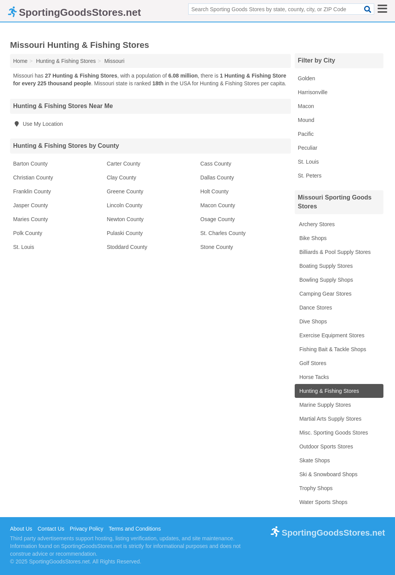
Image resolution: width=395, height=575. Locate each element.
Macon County (217, 205)
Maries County (30, 219)
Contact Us (50, 529)
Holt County (214, 191)
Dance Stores (315, 307)
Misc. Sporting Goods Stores (333, 433)
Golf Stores (312, 363)
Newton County (125, 219)
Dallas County (217, 177)
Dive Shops (312, 321)
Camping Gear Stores (324, 294)
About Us (21, 529)
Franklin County (32, 191)
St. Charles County (223, 233)
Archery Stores (316, 224)
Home (20, 61)
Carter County (123, 164)
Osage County (217, 219)
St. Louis (23, 247)
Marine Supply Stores (324, 405)
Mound (306, 120)
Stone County (216, 247)
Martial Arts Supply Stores (329, 419)
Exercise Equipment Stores (331, 335)
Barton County (30, 164)
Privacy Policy (86, 529)
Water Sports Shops (323, 502)
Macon (306, 106)
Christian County (33, 177)
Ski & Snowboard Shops (328, 474)
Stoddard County (127, 247)
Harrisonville (312, 92)
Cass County (215, 164)
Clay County (121, 177)
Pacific (306, 134)
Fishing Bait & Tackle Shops (332, 349)
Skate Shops (314, 460)
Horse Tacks (313, 377)
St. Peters (309, 175)
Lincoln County (125, 205)
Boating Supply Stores (325, 266)
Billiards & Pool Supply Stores (334, 252)
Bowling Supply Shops (325, 280)
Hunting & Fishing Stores (328, 391)
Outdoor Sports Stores (325, 446)
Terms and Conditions (135, 529)
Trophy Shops (315, 488)
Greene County (125, 191)
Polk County (27, 233)
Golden (306, 78)
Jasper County (30, 205)
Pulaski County (125, 233)
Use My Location (38, 124)
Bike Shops (312, 238)
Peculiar (307, 148)
